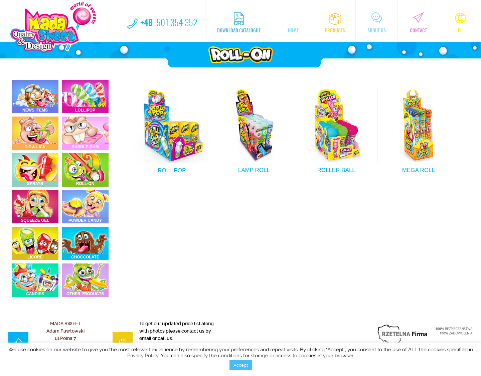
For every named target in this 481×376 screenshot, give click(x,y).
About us (376, 22)
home (293, 22)
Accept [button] (240, 365)
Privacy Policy (143, 355)
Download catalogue (239, 22)
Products (335, 22)
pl (460, 22)
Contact (418, 22)
